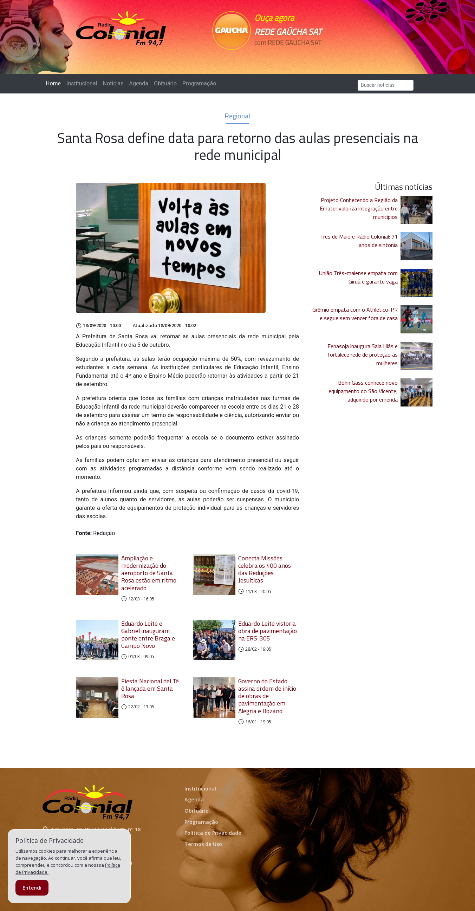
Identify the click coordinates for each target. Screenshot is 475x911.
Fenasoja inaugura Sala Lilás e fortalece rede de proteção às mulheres (362, 354)
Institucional (81, 83)
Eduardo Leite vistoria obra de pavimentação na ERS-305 (267, 631)
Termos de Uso (203, 844)
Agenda (138, 83)
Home (55, 83)
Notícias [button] (113, 83)
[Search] (386, 85)
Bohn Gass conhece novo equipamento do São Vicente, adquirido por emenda (363, 391)
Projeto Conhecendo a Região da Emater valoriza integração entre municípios (359, 208)
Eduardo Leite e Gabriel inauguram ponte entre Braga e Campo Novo (148, 634)
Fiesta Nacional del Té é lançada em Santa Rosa (150, 688)
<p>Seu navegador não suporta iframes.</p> (286, 55)
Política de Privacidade (212, 832)
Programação (199, 83)
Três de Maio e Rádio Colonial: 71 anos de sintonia (359, 240)
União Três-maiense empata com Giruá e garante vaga (358, 277)
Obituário (165, 83)
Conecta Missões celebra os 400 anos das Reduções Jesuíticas (264, 569)
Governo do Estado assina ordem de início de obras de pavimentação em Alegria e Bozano (267, 695)
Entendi (31, 887)
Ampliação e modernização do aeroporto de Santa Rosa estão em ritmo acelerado (148, 572)
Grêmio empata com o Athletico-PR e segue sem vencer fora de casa (355, 313)
